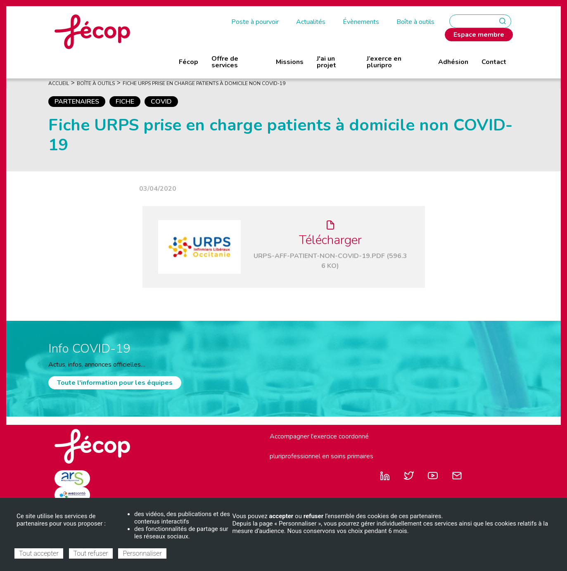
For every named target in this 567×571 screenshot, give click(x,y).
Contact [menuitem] (494, 61)
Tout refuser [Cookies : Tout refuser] (91, 553)
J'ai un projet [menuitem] (326, 62)
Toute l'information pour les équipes (115, 382)
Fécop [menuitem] (188, 61)
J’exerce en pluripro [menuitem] (384, 62)
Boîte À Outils (96, 83)
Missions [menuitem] (290, 61)
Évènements (361, 21)
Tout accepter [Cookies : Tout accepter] (39, 553)
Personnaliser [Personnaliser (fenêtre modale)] (142, 553)
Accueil (58, 83)
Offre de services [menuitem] (224, 62)
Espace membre (478, 34)
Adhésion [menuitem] (453, 61)
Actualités (310, 21)
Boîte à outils (415, 21)
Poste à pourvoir (255, 21)
